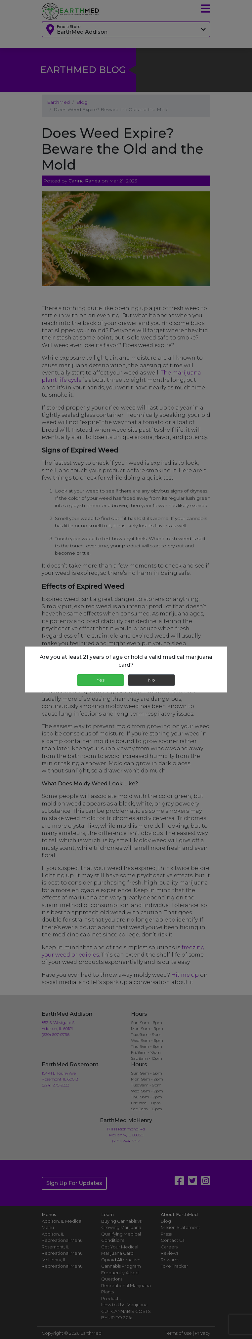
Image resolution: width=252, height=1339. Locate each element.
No (151, 680)
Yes (101, 680)
